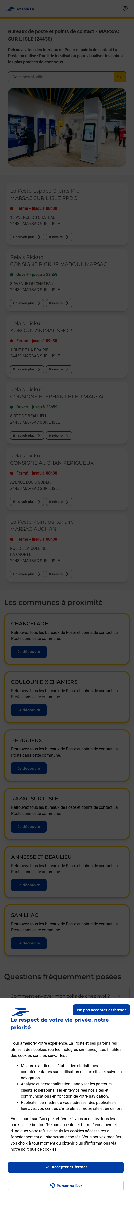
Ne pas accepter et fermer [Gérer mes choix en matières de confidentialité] (101, 1010)
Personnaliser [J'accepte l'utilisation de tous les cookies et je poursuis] (69, 1185)
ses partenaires (103, 1043)
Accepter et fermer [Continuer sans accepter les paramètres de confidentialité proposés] (69, 1167)
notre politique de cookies (33, 1149)
